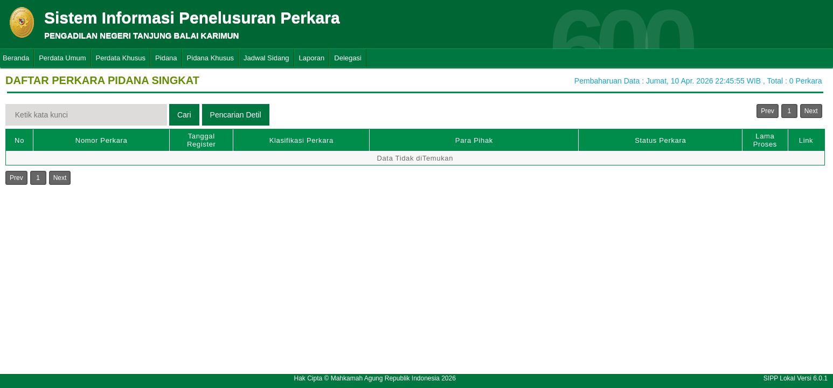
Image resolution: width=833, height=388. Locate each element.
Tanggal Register (201, 140)
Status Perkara (660, 140)
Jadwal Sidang (266, 58)
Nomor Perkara (101, 140)
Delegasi (348, 58)
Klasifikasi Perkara (301, 140)
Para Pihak (474, 140)
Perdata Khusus (121, 58)
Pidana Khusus (210, 58)
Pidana (166, 58)
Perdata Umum (62, 58)
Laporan (312, 58)
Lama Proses (765, 140)
